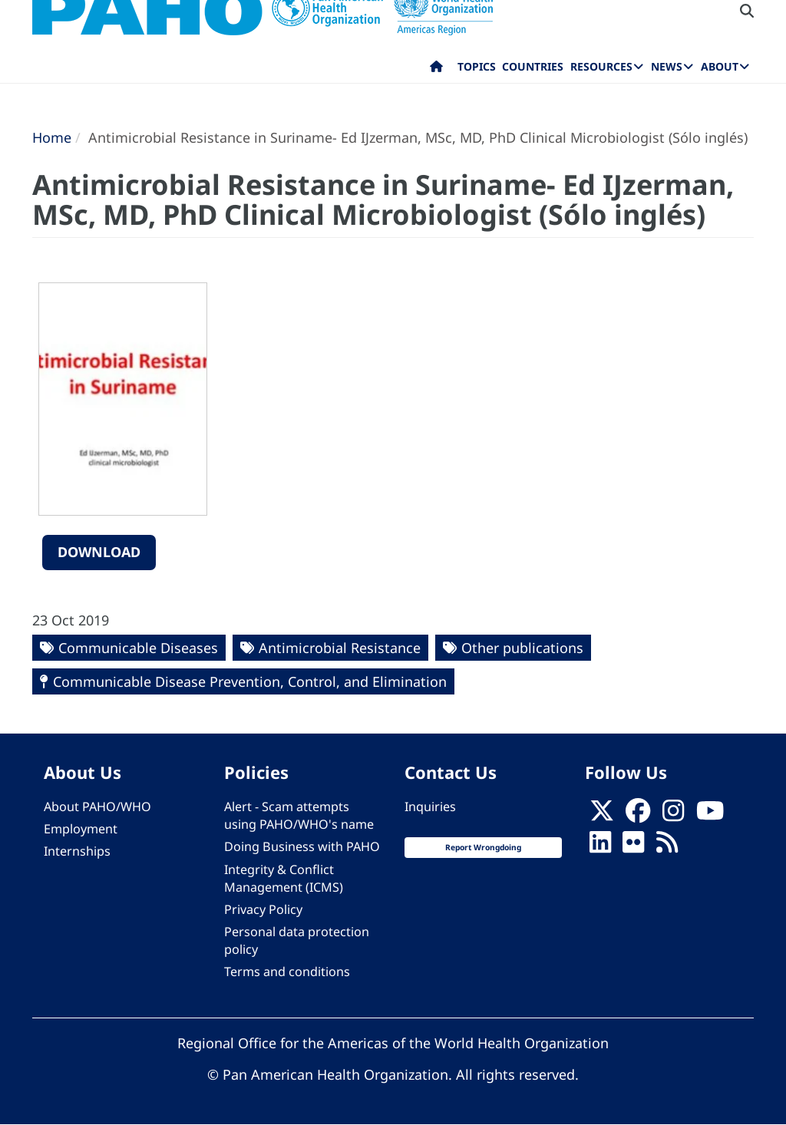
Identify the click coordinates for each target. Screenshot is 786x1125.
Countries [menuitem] (532, 66)
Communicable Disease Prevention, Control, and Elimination (250, 681)
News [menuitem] (666, 66)
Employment (80, 828)
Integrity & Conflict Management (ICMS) (283, 878)
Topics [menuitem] (476, 66)
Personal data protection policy (296, 940)
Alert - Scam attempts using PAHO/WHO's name (299, 815)
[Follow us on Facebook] (638, 815)
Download (99, 552)
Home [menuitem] (436, 70)
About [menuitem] (719, 66)
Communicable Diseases (138, 647)
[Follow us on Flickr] (633, 847)
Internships (77, 851)
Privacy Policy (263, 909)
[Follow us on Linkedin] (600, 847)
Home (51, 137)
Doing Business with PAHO (302, 846)
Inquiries (430, 806)
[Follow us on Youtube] (710, 815)
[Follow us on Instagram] (673, 815)
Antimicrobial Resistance (340, 647)
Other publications (522, 647)
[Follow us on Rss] (667, 847)
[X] (602, 815)
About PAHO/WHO (97, 806)
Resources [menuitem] (601, 66)
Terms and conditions (287, 971)
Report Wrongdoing (483, 847)
